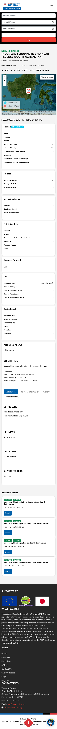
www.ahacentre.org (13, 707)
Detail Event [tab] (11, 392)
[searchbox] (3, 35)
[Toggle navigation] (51, 6)
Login (4, 676)
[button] (4, 84)
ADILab (5, 665)
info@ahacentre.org (16, 704)
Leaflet (4, 111)
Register (5, 680)
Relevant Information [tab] (29, 392)
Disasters (6, 657)
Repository (6, 661)
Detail (7, 513)
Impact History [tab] (12, 397)
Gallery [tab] (46, 392)
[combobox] (29, 35)
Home (4, 653)
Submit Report (8, 673)
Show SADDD (17, 127)
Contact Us (7, 669)
